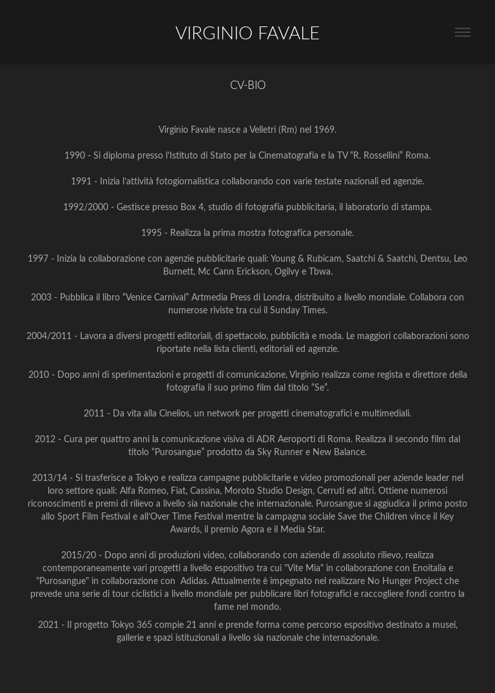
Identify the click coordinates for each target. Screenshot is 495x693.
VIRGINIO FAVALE (247, 32)
